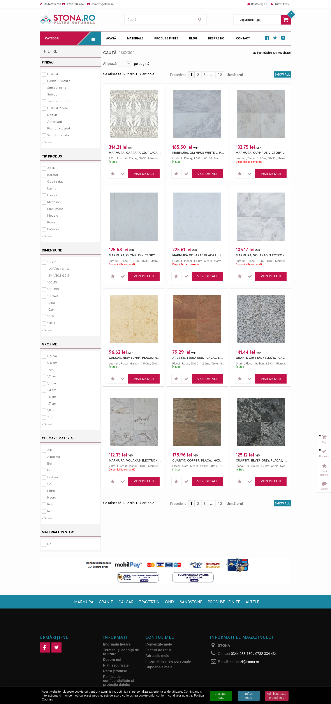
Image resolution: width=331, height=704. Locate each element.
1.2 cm (204, 363)
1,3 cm (51, 383)
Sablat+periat (57, 87)
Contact (243, 38)
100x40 (52, 296)
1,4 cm (51, 390)
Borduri (52, 175)
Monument (55, 208)
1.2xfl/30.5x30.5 (58, 269)
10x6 (50, 309)
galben (134, 363)
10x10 (51, 302)
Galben (52, 477)
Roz (50, 511)
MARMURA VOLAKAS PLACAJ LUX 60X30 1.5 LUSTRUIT (198, 255)
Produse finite (224, 602)
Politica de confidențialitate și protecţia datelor (118, 680)
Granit (106, 602)
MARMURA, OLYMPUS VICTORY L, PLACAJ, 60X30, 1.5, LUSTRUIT (262, 152)
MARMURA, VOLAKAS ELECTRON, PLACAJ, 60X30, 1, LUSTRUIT (262, 255)
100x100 (53, 289)
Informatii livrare (116, 644)
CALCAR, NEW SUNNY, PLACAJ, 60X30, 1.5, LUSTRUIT (135, 357)
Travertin (149, 602)
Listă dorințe (324, 472)
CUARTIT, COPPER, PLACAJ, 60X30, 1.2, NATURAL (198, 460)
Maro (51, 490)
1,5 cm (51, 396)
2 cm (50, 417)
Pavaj (51, 222)
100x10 (52, 282)
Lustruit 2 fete (57, 108)
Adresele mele (157, 656)
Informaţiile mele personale (168, 661)
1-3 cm (51, 262)
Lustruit (52, 74)
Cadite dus (55, 181)
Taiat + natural (58, 101)
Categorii (73, 38)
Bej (49, 463)
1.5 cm (198, 158)
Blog (193, 38)
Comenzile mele (158, 644)
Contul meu (160, 637)
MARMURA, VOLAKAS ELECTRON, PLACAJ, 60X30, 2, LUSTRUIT (135, 460)
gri (247, 466)
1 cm (50, 369)
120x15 (51, 323)
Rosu (51, 504)
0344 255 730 (52, 4)
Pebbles (53, 229)
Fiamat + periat (58, 128)
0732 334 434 (75, 4)
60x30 (142, 158)
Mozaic (52, 215)
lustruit (122, 158)
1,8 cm (51, 410)
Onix (169, 602)
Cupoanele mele (158, 667)
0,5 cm (52, 356)
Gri (49, 484)
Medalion (54, 202)
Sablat (52, 94)
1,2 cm (51, 376)
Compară (324, 456)
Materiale (135, 38)
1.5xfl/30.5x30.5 (58, 275)
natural (224, 466)
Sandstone (191, 602)
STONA (224, 645)
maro (185, 466)
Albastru (53, 456)
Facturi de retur (158, 650)
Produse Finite (166, 38)
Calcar (126, 602)
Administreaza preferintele (276, 695)
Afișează (110, 63)
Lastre (51, 188)
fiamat (280, 363)
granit (239, 363)
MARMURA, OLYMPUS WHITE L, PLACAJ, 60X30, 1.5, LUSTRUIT (198, 152)
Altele (51, 168)
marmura (153, 158)
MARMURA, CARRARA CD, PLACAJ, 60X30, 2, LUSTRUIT (135, 152)
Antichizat (54, 121)
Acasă (111, 38)
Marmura (83, 602)
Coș (324, 442)
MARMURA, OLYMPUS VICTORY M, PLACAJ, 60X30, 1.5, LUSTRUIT (135, 255)
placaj (133, 158)
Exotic (51, 470)
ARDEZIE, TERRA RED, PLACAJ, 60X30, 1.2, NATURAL (198, 357)
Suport (324, 488)
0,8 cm (52, 362)
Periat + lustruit (58, 81)
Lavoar (52, 195)
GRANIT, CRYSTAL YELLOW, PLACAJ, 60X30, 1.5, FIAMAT (262, 357)
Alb (49, 450)
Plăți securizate (116, 665)
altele (214, 363)
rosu (185, 363)
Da (49, 544)
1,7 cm (51, 403)
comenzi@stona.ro (103, 4)
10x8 (50, 316)
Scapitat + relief (59, 135)
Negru (51, 497)
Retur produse (115, 671)
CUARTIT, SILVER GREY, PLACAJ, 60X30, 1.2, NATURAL (262, 460)
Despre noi (216, 38)
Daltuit (52, 115)
